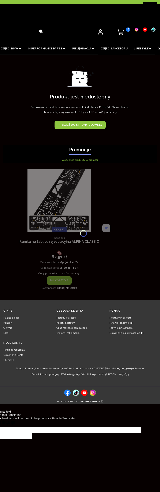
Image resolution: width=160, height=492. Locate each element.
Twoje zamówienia (14, 349)
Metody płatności (66, 317)
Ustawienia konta (13, 354)
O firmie (7, 327)
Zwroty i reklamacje (67, 332)
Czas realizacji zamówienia (72, 327)
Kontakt (7, 322)
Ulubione (8, 359)
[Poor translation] (10, 423)
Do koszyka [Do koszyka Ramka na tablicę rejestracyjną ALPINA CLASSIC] (59, 280)
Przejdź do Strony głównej (80, 124)
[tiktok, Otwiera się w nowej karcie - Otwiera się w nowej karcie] (76, 393)
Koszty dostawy (65, 322)
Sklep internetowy (78, 401)
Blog (5, 332)
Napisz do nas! (11, 317)
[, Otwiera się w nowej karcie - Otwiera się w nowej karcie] (128, 29)
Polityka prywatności (121, 327)
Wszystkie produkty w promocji (80, 159)
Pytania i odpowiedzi (121, 322)
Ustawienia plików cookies (125, 332)
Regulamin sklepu (120, 317)
